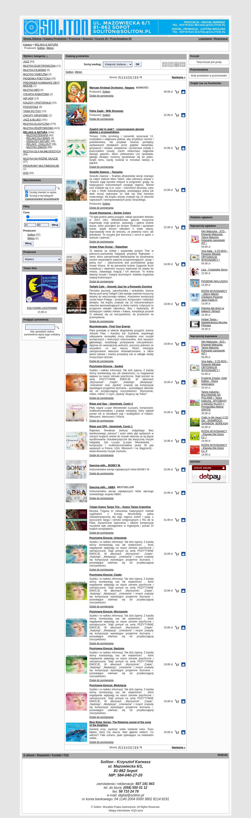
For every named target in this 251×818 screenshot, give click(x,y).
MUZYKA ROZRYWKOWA (38, 128)
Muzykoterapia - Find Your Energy (109, 326)
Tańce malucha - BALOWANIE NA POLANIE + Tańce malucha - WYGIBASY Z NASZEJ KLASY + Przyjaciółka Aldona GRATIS (214, 400)
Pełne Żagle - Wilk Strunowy (106, 111)
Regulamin (43, 755)
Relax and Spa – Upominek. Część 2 (111, 403)
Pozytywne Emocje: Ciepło (105, 574)
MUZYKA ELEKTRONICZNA (39, 65)
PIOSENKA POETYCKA (37, 78)
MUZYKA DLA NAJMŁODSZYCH (42, 151)
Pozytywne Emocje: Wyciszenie (108, 611)
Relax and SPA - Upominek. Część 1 (111, 426)
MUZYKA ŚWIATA (36, 147)
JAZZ (26, 61)
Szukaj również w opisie (42, 192)
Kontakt (57, 755)
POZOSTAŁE (30, 107)
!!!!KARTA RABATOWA (36, 94)
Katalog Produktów (55, 38)
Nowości (88, 38)
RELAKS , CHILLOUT (38, 144)
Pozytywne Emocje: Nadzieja (106, 648)
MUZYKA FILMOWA (34, 70)
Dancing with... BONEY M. (105, 465)
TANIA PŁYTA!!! (32, 111)
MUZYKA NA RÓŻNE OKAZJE (40, 158)
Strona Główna (32, 38)
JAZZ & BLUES (32, 119)
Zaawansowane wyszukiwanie (42, 198)
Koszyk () (101, 38)
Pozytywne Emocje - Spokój (106, 366)
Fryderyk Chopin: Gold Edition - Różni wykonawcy (214, 381)
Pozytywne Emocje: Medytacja (107, 685)
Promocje (74, 38)
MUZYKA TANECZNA (35, 74)
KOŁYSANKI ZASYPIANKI (42, 308)
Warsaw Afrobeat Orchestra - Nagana (111, 87)
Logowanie (205, 38)
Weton (50, 48)
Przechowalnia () (120, 38)
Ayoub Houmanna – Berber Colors (110, 212)
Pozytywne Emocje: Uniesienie (108, 537)
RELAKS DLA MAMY (38, 138)
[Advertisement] (51, 6)
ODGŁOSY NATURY (38, 141)
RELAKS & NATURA (46, 44)
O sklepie (29, 755)
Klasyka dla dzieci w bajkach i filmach (212, 310)
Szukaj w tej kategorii (41, 195)
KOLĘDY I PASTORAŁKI (37, 102)
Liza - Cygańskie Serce (214, 269)
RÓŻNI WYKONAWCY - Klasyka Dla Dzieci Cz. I (214, 434)
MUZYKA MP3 (31, 90)
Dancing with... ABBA (102, 487)
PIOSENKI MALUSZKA (214, 281)
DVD (25, 173)
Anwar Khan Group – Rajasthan (108, 246)
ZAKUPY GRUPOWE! (35, 115)
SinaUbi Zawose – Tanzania (106, 172)
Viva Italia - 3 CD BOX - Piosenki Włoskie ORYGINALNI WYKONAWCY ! (214, 255)
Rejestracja (221, 38)
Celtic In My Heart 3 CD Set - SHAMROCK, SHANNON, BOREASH (214, 420)
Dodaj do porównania (101, 95)
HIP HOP (28, 98)
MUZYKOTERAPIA (37, 135)
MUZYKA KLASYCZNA (36, 123)
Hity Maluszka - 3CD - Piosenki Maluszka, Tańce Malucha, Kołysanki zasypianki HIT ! (213, 237)
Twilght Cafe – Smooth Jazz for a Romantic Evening (120, 286)
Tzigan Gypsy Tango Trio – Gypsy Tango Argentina (120, 507)
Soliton (41, 48)
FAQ (66, 755)
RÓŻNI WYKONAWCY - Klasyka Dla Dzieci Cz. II (214, 448)
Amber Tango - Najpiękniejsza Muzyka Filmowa (214, 322)
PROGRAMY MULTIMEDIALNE (41, 165)
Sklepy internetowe (119, 810)
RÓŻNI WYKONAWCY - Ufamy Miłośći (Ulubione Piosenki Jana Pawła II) (214, 295)
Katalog (27, 44)
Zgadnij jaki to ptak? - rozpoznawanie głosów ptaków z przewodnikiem (116, 131)
